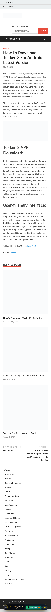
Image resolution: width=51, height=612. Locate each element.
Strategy (8, 570)
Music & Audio (10, 522)
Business (8, 487)
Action (6, 48)
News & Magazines (12, 526)
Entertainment (10, 505)
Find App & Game (20, 26)
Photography (10, 540)
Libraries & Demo (12, 518)
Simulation (9, 557)
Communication (11, 496)
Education (8, 500)
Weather (8, 583)
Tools (6, 575)
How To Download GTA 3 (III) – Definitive (23, 318)
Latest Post (9, 513)
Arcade (7, 478)
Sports (7, 566)
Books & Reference (12, 483)
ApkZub (21, 602)
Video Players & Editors (14, 579)
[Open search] (45, 39)
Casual (7, 491)
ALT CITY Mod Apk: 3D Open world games (23, 375)
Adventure (9, 474)
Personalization (11, 535)
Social (7, 561)
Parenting (8, 531)
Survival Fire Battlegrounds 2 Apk (19, 433)
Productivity (10, 544)
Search (43, 31)
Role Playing (9, 553)
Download (31, 246)
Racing (7, 548)
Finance (7, 509)
